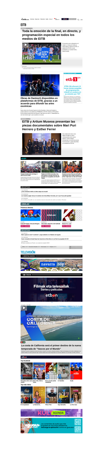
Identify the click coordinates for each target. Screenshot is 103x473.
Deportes (37, 19)
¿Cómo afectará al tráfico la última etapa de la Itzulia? (34, 191)
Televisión (42, 19)
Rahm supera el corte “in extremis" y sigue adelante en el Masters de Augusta (40, 234)
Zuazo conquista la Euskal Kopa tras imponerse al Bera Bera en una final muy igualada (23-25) (44, 239)
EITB (23, 25)
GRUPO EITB (73, 19)
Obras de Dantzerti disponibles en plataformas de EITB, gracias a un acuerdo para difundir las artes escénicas (39, 102)
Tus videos (72, 248)
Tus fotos (72, 246)
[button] (81, 215)
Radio (47, 19)
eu (80, 19)
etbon (28, 275)
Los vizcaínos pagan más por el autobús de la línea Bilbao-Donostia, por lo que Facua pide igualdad (46, 195)
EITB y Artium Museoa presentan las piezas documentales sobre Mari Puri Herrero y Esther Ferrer (49, 125)
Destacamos (29, 256)
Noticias (32, 19)
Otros (50, 19)
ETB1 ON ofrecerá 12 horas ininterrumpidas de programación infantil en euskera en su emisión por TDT (72, 90)
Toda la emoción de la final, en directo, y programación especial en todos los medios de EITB (51, 34)
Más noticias (25, 187)
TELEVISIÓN (28, 252)
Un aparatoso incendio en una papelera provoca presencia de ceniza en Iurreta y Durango (43, 200)
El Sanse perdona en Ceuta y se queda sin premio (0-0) (35, 243)
